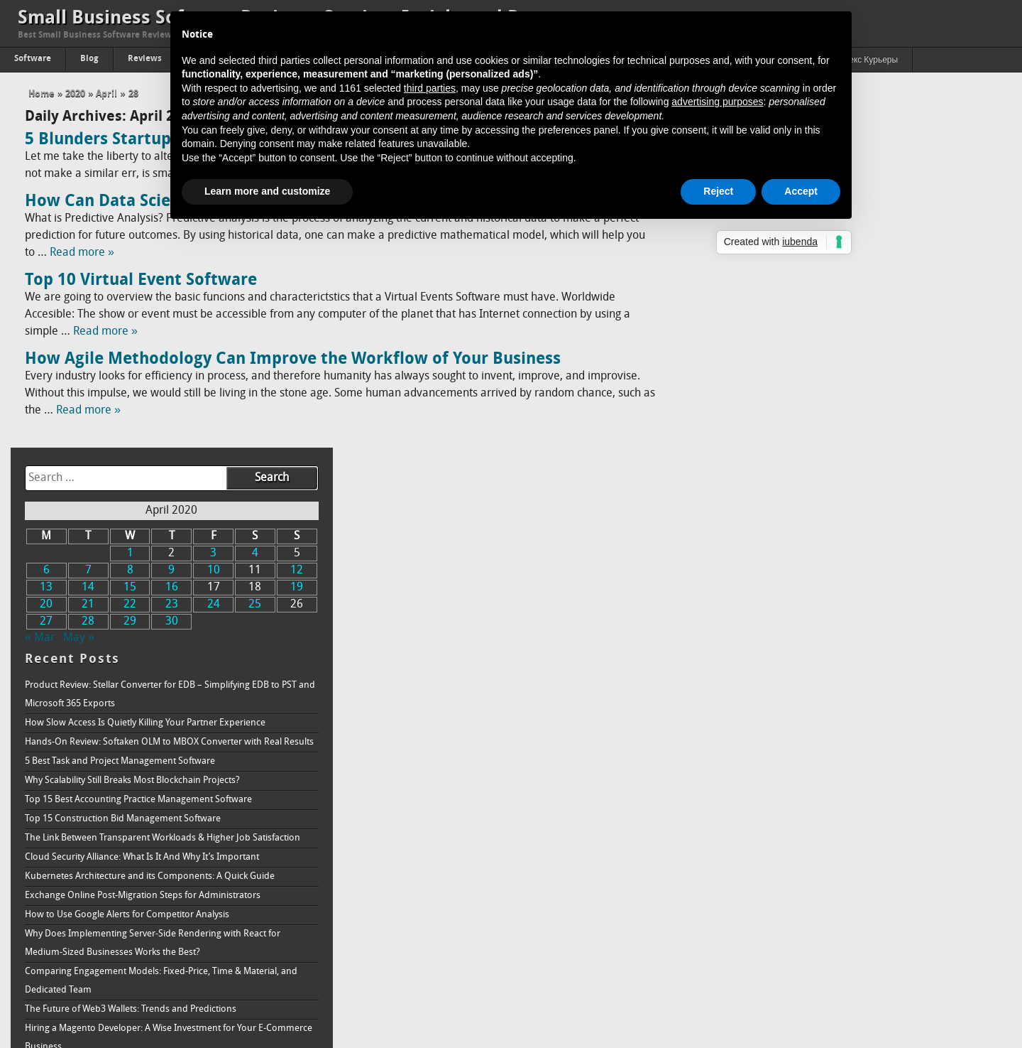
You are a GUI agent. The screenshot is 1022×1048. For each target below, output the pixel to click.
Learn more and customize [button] (267, 191)
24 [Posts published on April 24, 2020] (892, 229)
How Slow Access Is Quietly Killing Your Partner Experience (826, 347)
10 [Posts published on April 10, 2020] (892, 195)
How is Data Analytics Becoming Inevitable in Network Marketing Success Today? (838, 851)
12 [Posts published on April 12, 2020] (975, 195)
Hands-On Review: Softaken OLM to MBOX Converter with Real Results (850, 367)
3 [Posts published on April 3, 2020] (893, 178)
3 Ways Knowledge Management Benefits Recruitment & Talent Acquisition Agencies (835, 775)
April (106, 94)
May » (760, 263)
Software (32, 59)
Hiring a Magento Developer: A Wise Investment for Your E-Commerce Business (850, 662)
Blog (89, 59)
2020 (75, 94)
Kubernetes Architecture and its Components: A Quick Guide (831, 501)
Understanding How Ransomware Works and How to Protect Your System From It (842, 889)
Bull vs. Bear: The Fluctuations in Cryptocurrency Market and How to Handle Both (845, 738)
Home (41, 94)
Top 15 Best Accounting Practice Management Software (819, 424)
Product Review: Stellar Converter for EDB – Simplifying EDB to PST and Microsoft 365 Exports (851, 319)
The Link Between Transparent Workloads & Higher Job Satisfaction (844, 463)
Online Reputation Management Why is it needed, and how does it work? (843, 964)
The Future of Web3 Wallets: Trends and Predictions (812, 634)
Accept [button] (801, 191)
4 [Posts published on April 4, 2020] (934, 178)
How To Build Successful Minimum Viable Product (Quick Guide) (837, 804)
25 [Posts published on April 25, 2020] (934, 229)
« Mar (721, 263)
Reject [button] (718, 191)
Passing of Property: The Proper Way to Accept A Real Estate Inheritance (828, 927)
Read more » (82, 253)
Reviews (145, 59)
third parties (430, 88)
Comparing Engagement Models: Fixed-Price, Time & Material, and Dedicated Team (842, 606)
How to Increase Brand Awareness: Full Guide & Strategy (822, 993)
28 (133, 94)
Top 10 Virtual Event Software (141, 280)
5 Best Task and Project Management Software (801, 386)
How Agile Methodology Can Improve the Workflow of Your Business (293, 359)
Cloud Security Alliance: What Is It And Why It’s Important (823, 482)
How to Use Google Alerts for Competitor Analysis (808, 539)
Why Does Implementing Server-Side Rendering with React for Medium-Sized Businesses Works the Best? (834, 568)
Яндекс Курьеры (865, 60)
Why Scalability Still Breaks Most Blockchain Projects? (813, 405)
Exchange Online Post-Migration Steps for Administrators (824, 520)
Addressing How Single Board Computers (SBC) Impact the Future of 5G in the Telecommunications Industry (847, 700)
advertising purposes (717, 101)
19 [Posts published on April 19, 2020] (975, 212)
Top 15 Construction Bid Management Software (804, 443)
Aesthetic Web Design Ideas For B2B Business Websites (819, 823)
